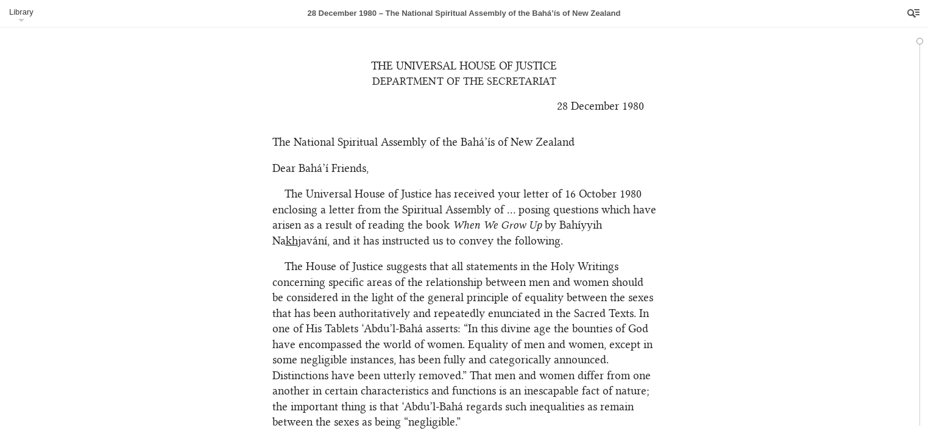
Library (21, 11)
